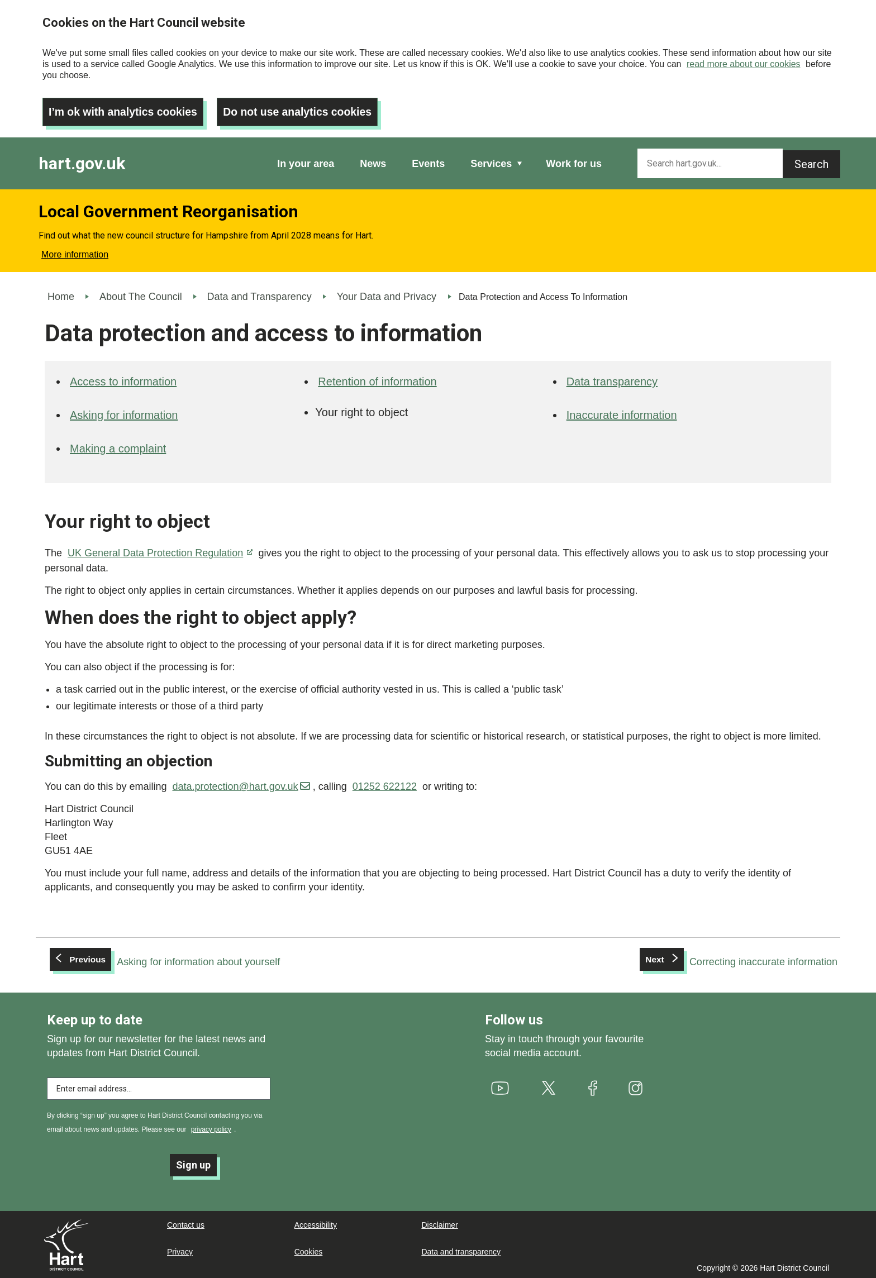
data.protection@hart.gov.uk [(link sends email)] (241, 783)
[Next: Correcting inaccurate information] (738, 959)
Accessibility (315, 1223)
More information (74, 251)
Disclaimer (439, 1223)
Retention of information (377, 379)
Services (491, 160)
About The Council (140, 293)
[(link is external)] (500, 1084)
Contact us (185, 1223)
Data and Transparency (259, 293)
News (373, 160)
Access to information (123, 379)
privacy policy (211, 1126)
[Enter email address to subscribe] (158, 1085)
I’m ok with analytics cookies (125, 109)
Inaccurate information (621, 412)
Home (60, 293)
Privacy (180, 1250)
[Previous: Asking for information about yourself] (165, 959)
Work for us (574, 160)
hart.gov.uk (82, 160)
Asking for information (124, 412)
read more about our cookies (744, 64)
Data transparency (612, 379)
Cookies (308, 1250)
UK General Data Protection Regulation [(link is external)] (160, 550)
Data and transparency (461, 1250)
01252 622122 (385, 783)
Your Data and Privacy (386, 293)
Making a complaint (118, 446)
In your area (305, 160)
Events (428, 160)
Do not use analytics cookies (305, 109)
